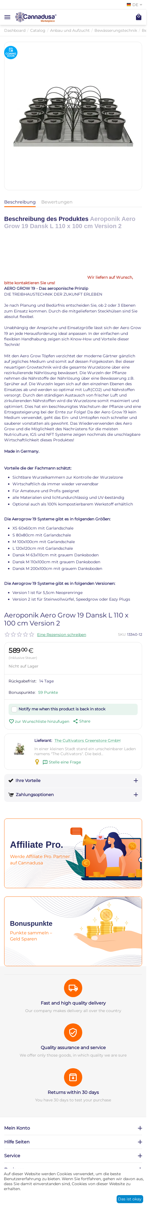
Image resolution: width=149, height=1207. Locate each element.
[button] (81, 721)
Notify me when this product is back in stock (62, 709)
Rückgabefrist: (23, 681)
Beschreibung (20, 202)
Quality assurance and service (73, 1047)
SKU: (122, 634)
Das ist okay (130, 1198)
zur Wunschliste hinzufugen (39, 721)
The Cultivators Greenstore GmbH (87, 740)
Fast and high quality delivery (73, 1003)
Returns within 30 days (73, 1092)
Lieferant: (43, 740)
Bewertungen (57, 202)
